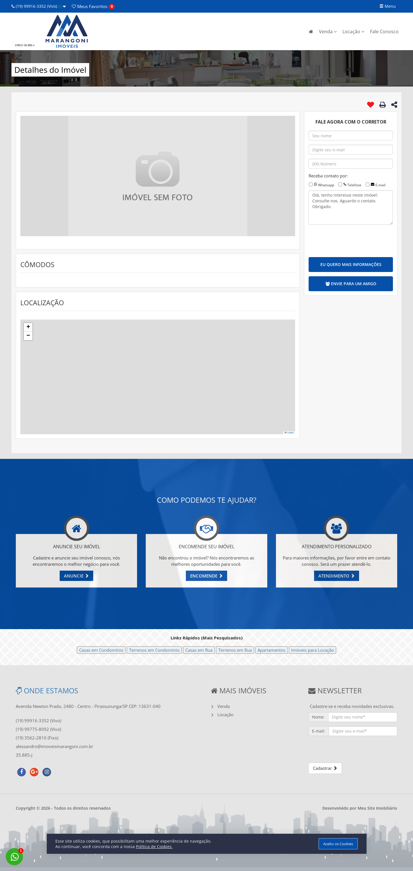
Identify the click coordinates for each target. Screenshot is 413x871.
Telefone (354, 185)
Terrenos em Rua (235, 650)
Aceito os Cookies (338, 843)
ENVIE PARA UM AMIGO (351, 283)
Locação (353, 31)
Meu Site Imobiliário (377, 808)
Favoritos (89, 6)
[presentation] (352, 240)
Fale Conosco (384, 31)
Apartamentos (271, 650)
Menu (387, 6)
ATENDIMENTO (336, 576)
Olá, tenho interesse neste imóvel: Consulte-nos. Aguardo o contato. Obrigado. (351, 207)
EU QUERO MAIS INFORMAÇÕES (350, 264)
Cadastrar (325, 768)
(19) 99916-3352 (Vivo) (38, 6)
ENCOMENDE (206, 576)
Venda (328, 31)
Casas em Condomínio (101, 650)
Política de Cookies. (154, 846)
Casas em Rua (199, 650)
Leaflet (289, 432)
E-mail (380, 185)
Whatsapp (326, 185)
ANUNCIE (76, 576)
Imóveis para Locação (312, 650)
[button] (28, 327)
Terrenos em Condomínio (154, 650)
